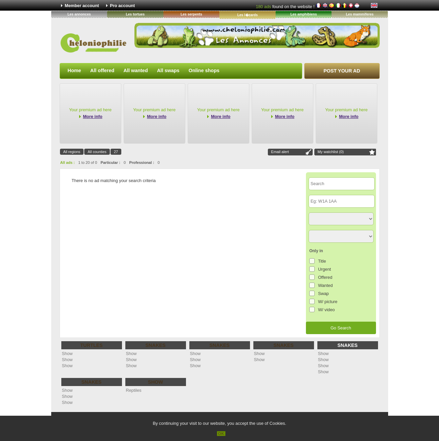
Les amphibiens (303, 14)
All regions (72, 152)
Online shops (204, 70)
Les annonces (79, 14)
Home (74, 70)
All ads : (67, 162)
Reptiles (134, 390)
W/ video (326, 309)
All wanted (136, 70)
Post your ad (341, 71)
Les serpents (191, 14)
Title (322, 261)
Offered (325, 277)
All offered (102, 70)
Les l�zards (247, 15)
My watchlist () (331, 152)
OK (221, 434)
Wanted (325, 285)
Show (67, 353)
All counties (97, 152)
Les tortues (135, 14)
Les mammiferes (360, 14)
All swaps (168, 70)
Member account (82, 5)
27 (116, 152)
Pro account (122, 5)
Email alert (280, 152)
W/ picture (328, 301)
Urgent (324, 269)
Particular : (110, 162)
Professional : (141, 162)
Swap (323, 293)
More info (92, 116)
